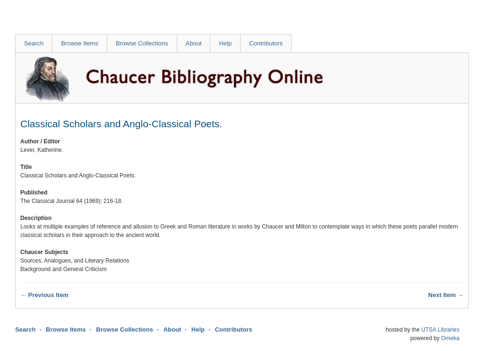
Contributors (266, 43)
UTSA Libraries (440, 329)
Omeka (450, 338)
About (194, 43)
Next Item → (446, 294)
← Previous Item (44, 294)
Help (225, 43)
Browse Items (79, 43)
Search (33, 43)
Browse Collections (142, 43)
